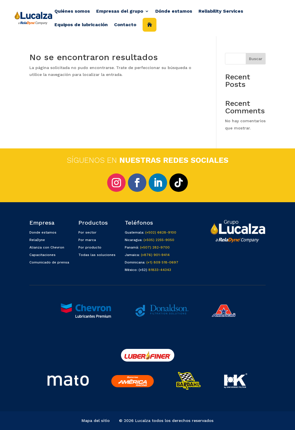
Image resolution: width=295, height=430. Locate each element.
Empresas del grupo (119, 11)
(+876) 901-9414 (155, 255)
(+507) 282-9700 (155, 247)
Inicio (149, 25)
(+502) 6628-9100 (160, 232)
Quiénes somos (72, 11)
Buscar (255, 58)
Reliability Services (220, 11)
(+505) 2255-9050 (158, 240)
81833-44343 (159, 270)
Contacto (125, 24)
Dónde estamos (173, 11)
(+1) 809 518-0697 (162, 262)
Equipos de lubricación (81, 24)
